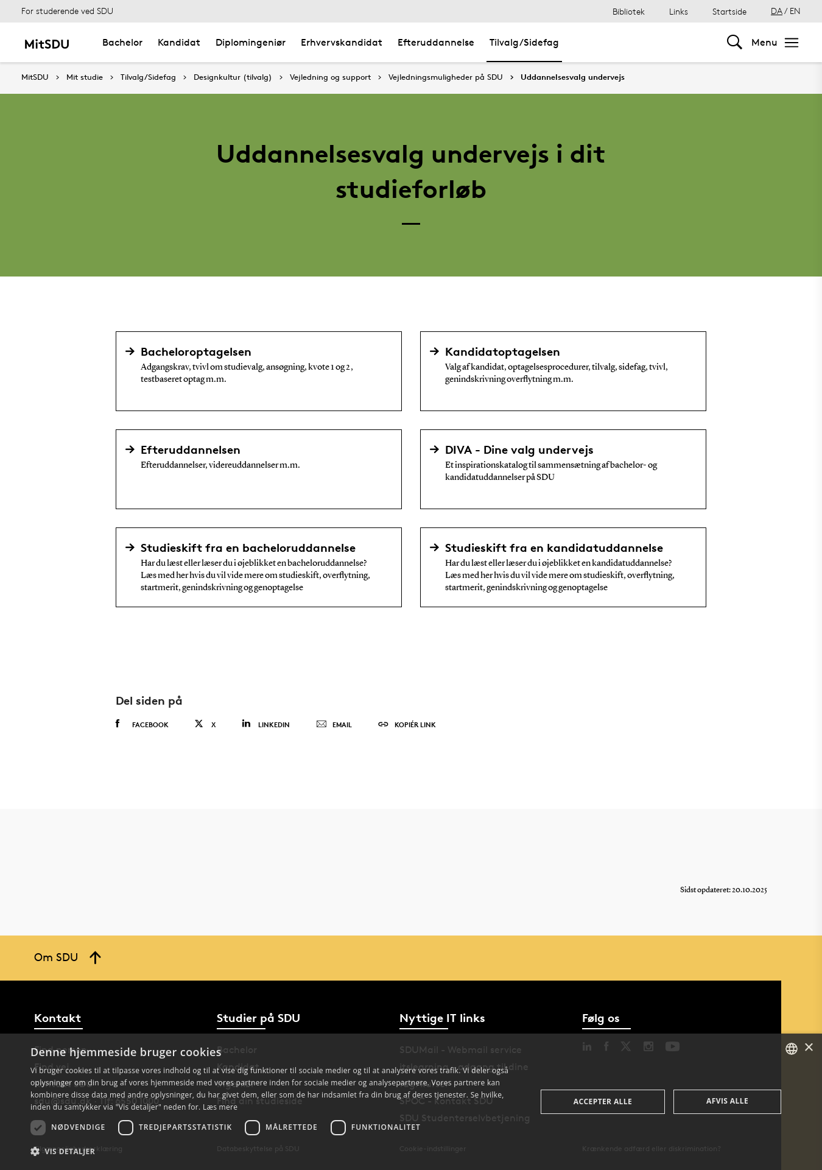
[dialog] (411, 1102)
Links (678, 11)
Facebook (142, 724)
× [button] (808, 1047)
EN (795, 10)
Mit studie (84, 77)
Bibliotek (629, 11)
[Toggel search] (734, 42)
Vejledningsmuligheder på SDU (445, 77)
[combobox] (791, 1049)
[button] (275, 1151)
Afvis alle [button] (727, 1101)
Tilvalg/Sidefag (524, 42)
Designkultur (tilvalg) (233, 77)
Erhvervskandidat (341, 42)
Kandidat (179, 42)
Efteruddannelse (436, 42)
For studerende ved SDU (67, 10)
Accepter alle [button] (603, 1101)
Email (334, 725)
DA (776, 10)
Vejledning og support (330, 77)
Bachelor (122, 42)
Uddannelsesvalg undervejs (573, 77)
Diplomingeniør (251, 42)
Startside (729, 11)
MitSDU (35, 77)
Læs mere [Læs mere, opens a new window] (220, 1107)
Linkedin (266, 724)
